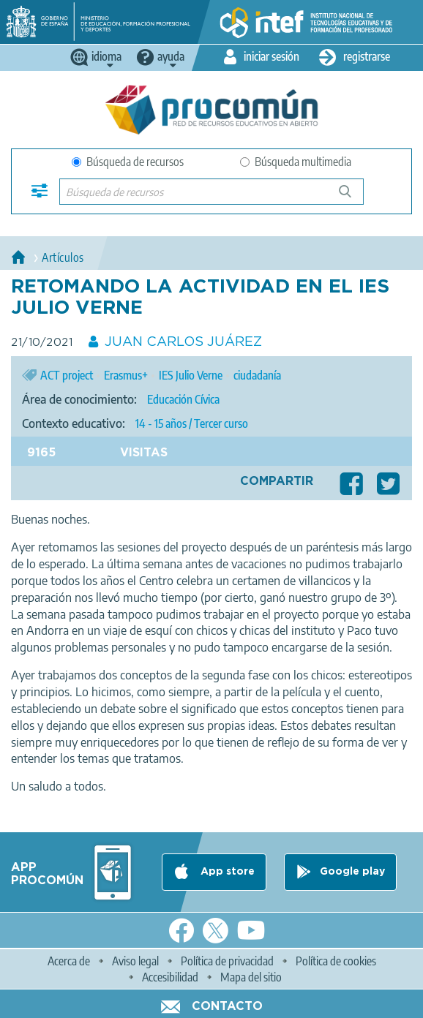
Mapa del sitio (251, 977)
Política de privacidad (227, 961)
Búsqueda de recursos (128, 161)
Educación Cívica (183, 399)
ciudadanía (257, 375)
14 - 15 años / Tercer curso (191, 423)
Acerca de (69, 961)
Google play (352, 871)
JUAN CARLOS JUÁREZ (183, 342)
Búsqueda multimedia (295, 161)
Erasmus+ (126, 375)
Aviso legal (135, 961)
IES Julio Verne (190, 375)
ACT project (66, 375)
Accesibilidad (170, 977)
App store (226, 871)
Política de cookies (336, 961)
